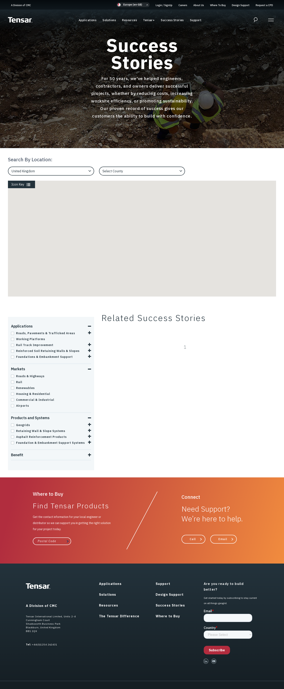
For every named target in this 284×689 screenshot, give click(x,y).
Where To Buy (218, 5)
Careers (182, 5)
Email (222, 539)
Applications (87, 20)
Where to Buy (168, 616)
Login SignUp (164, 5)
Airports (20, 406)
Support (195, 20)
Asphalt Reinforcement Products (39, 437)
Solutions (109, 20)
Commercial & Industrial (32, 400)
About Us (198, 5)
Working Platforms (28, 339)
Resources (129, 20)
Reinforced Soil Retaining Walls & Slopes (45, 351)
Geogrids (20, 425)
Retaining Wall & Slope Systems (38, 431)
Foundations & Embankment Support (42, 357)
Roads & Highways (27, 376)
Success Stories (172, 20)
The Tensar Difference (119, 616)
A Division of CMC (21, 5)
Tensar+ (149, 20)
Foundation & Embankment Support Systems (48, 443)
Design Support (241, 5)
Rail (16, 382)
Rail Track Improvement (32, 345)
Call (193, 539)
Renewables (23, 388)
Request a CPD (264, 5)
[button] (133, 4)
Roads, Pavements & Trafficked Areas (43, 333)
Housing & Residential (30, 394)
